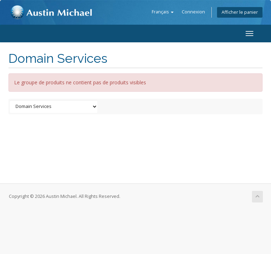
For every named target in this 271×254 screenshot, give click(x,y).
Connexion (193, 12)
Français (163, 12)
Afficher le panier (240, 12)
